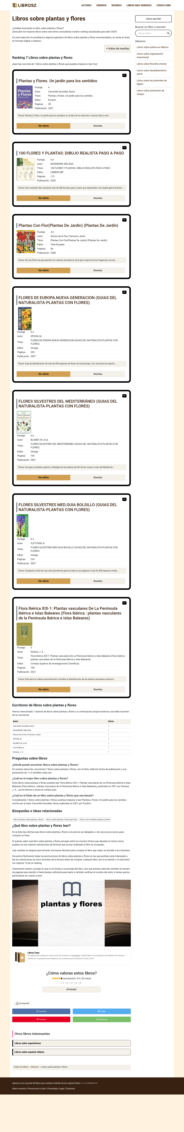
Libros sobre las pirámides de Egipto (152, 82)
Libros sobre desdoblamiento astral (151, 72)
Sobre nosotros (19, 1088)
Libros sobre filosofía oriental (151, 64)
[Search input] (152, 33)
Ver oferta (43, 125)
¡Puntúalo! (71, 989)
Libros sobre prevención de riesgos (150, 92)
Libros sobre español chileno (29, 1052)
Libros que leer (153, 18)
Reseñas (117, 5)
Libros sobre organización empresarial (150, 55)
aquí (54, 789)
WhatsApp (101, 1019)
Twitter (102, 1011)
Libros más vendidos (139, 5)
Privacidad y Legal (55, 1088)
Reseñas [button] (98, 125)
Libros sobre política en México (152, 47)
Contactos (70, 1088)
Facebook (41, 1011)
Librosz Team (33, 952)
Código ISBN (163, 5)
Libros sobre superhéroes (28, 1043)
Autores (86, 5)
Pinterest (41, 1019)
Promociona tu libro (37, 1088)
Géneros (101, 5)
